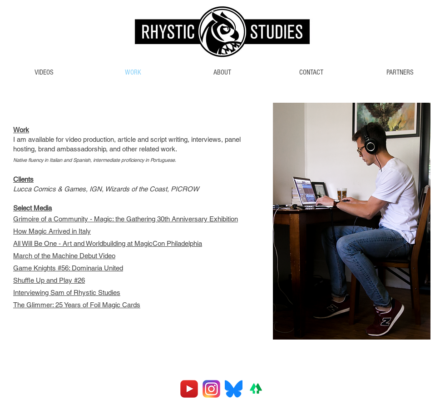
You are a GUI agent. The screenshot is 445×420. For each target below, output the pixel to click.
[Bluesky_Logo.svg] (233, 389)
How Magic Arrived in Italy (52, 231)
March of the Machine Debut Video (64, 256)
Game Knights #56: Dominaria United (68, 268)
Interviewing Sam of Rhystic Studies (66, 292)
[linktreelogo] (256, 389)
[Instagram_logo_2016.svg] (211, 389)
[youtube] (189, 389)
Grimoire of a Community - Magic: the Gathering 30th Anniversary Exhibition (125, 219)
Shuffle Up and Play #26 (49, 280)
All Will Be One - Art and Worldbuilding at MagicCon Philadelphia (107, 243)
